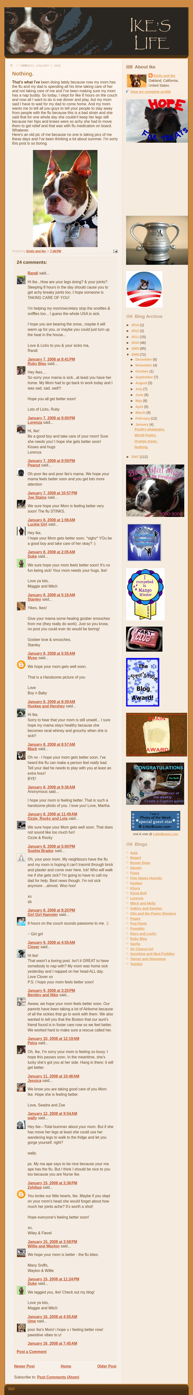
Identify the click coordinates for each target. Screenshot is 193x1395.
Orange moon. (146, 441)
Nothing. (141, 447)
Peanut (34, 465)
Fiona (134, 873)
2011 (135, 337)
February (143, 418)
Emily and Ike (164, 76)
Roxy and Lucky (143, 934)
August (142, 383)
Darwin (136, 868)
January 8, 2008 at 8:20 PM (51, 910)
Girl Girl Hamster (43, 915)
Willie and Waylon (44, 1246)
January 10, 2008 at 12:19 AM (53, 1039)
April (140, 407)
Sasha (135, 944)
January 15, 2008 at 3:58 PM (52, 1242)
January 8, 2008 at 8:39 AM (51, 702)
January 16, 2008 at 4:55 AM (52, 1317)
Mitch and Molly (143, 903)
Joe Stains (37, 497)
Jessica (34, 1081)
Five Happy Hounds (146, 878)
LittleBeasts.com (165, 834)
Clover (34, 947)
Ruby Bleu (37, 364)
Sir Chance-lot (141, 949)
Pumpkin (137, 928)
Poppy (135, 919)
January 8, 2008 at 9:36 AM (51, 787)
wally (32, 1118)
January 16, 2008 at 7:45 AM (52, 1343)
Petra (32, 1043)
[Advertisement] (156, 179)
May (139, 401)
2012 (135, 331)
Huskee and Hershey (46, 706)
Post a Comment (32, 1352)
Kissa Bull (138, 893)
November (144, 365)
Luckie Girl (37, 524)
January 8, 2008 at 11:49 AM (52, 814)
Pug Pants (138, 923)
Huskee (136, 883)
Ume (32, 1321)
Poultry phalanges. (150, 429)
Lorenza (35, 422)
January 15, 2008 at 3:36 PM (52, 1183)
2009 (135, 348)
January (143, 424)
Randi (33, 273)
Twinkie (136, 964)
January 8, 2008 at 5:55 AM (51, 653)
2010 (135, 343)
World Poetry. (145, 435)
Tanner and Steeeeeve (148, 959)
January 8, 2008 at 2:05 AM (51, 552)
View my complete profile (150, 92)
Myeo (32, 658)
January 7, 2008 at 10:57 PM (52, 493)
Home (66, 1366)
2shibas (35, 1187)
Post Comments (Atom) (58, 1377)
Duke (32, 556)
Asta (133, 853)
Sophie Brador (41, 851)
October (143, 371)
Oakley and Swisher (146, 908)
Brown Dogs (140, 863)
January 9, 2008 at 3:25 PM (51, 990)
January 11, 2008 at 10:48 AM (53, 1076)
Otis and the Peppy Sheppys (153, 913)
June (140, 395)
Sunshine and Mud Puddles (152, 954)
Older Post (106, 1366)
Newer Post (24, 1366)
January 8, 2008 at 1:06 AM (51, 520)
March (141, 413)
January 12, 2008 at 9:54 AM (52, 1114)
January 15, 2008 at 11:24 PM (53, 1279)
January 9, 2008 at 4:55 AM (51, 942)
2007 (135, 457)
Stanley (34, 599)
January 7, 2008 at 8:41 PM (51, 359)
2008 (135, 355)
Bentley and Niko (43, 995)
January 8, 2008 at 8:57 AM (51, 744)
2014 (135, 325)
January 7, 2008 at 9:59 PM (51, 461)
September (145, 377)
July (139, 389)
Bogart (135, 858)
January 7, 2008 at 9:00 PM (51, 418)
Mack (32, 749)
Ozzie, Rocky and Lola (48, 818)
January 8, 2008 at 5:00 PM (51, 846)
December (144, 359)
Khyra (135, 888)
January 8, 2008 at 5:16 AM (51, 595)
